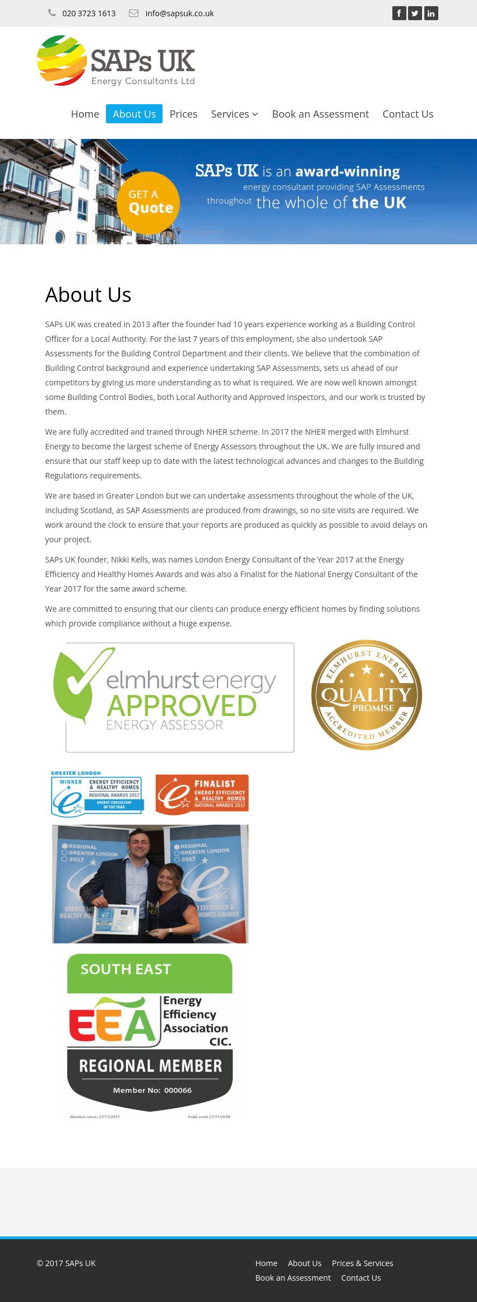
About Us (134, 113)
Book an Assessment (320, 113)
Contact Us (407, 113)
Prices (183, 113)
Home (85, 113)
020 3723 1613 (88, 13)
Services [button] (234, 113)
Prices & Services (362, 1263)
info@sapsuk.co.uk (180, 13)
